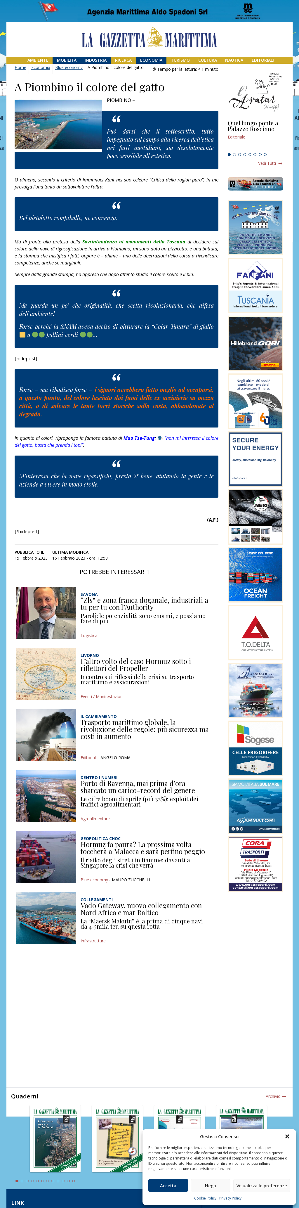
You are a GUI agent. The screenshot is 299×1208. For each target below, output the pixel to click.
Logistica (89, 635)
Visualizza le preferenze (262, 1185)
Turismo (180, 60)
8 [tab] (265, 154)
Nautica (234, 60)
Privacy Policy (230, 1198)
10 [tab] (63, 1181)
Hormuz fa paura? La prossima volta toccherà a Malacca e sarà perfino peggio (143, 848)
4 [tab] (244, 154)
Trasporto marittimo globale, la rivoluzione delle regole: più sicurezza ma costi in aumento (145, 728)
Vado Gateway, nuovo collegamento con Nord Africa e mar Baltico (141, 909)
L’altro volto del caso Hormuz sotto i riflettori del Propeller (136, 664)
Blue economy (69, 67)
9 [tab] (58, 1181)
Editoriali (263, 60)
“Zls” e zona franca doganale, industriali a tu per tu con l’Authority (144, 603)
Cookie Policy (205, 1198)
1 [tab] (229, 154)
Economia (151, 60)
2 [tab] (234, 154)
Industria (96, 60)
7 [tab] (260, 154)
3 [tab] (239, 154)
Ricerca (123, 60)
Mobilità (67, 60)
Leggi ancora (255, 135)
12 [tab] (73, 1181)
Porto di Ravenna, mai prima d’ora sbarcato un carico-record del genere (138, 786)
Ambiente (37, 60)
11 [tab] (68, 1181)
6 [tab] (254, 154)
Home (20, 67)
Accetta (168, 1185)
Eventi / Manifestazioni (102, 696)
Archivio (273, 1096)
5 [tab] (249, 154)
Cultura (207, 60)
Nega (210, 1185)
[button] (287, 1136)
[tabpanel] (255, 135)
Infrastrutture (93, 941)
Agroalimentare (95, 818)
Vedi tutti (267, 163)
